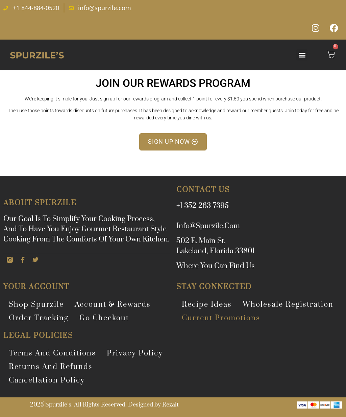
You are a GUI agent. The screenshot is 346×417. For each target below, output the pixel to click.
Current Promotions (221, 318)
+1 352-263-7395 (202, 205)
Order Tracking (39, 318)
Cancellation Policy (47, 380)
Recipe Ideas (207, 304)
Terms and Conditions (52, 353)
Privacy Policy (135, 353)
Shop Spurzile (36, 304)
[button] (301, 55)
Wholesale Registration (288, 304)
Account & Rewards (113, 304)
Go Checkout (104, 318)
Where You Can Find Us (215, 266)
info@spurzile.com (208, 226)
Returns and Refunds (51, 366)
